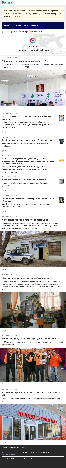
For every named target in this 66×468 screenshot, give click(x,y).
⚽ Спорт (13, 32)
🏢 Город (5, 32)
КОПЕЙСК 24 (11, 451)
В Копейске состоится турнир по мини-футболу (26, 61)
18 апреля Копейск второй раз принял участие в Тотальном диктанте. (25, 184)
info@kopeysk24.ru (28, 459)
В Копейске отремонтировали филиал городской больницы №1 (32, 394)
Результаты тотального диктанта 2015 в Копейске (24, 180)
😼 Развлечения (36, 32)
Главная (25, 452)
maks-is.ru (34, 25)
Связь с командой (14, 447)
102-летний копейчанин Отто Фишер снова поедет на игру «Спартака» (28, 199)
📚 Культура (23, 32)
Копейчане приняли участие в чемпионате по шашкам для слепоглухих (28, 118)
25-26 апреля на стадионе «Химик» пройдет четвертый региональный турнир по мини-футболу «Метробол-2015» (32, 66)
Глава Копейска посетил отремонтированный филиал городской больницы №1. (31, 400)
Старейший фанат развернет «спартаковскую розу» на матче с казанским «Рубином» (26, 205)
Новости (31, 452)
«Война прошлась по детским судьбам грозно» (25, 278)
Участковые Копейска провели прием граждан (25, 220)
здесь (41, 13)
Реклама (23, 447)
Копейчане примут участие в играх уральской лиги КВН (29, 338)
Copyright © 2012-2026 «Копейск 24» (12, 459)
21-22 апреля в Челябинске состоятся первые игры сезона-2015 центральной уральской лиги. (32, 343)
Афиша (37, 452)
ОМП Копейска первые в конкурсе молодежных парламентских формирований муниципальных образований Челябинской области (29, 161)
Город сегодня (44, 452)
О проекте (4, 447)
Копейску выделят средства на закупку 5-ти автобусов (27, 140)
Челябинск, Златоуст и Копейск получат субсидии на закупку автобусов (25, 144)
